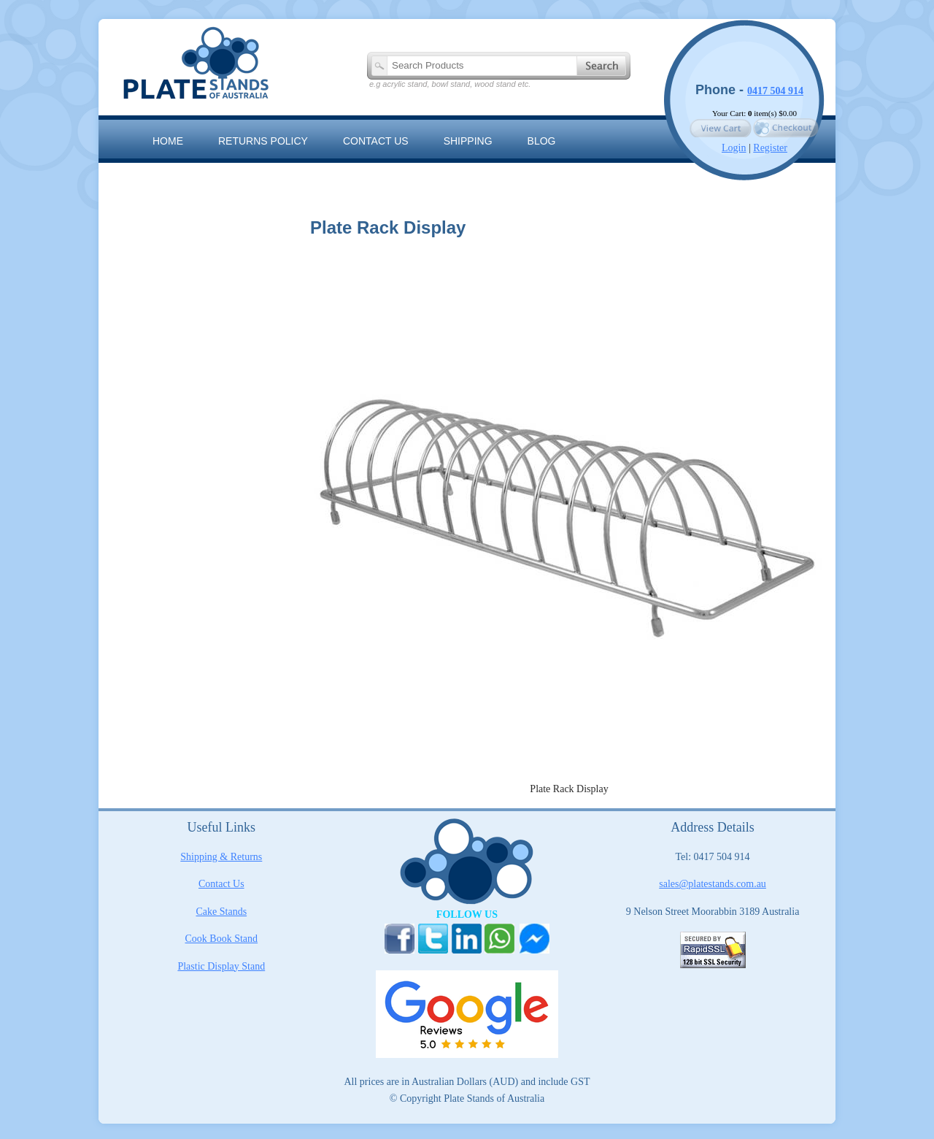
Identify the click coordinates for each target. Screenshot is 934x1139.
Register (770, 147)
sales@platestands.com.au (712, 883)
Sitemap (175, 174)
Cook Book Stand (221, 938)
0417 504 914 (775, 90)
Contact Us (221, 883)
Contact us (376, 141)
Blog (542, 141)
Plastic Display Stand (221, 966)
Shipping (468, 141)
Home (168, 141)
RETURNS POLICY (263, 141)
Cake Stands (221, 911)
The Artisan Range (285, 174)
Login (734, 147)
